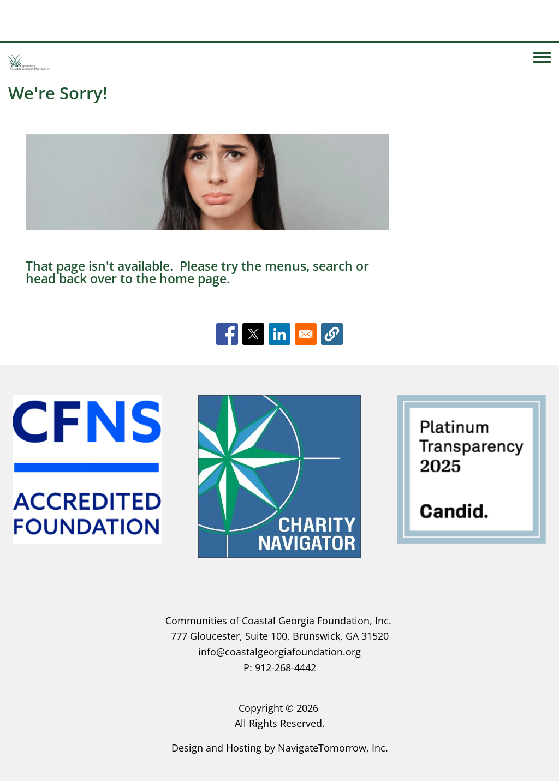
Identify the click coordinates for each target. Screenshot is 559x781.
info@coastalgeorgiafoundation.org (279, 651)
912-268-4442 (285, 667)
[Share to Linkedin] (279, 334)
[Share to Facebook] (227, 334)
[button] (332, 334)
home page (193, 278)
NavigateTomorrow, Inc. (333, 747)
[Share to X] (253, 334)
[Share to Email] (306, 334)
